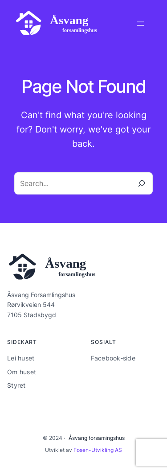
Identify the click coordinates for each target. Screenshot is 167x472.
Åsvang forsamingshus (97, 438)
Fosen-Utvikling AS (97, 450)
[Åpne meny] (140, 23)
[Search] (142, 183)
